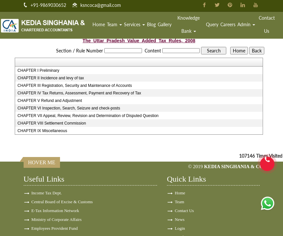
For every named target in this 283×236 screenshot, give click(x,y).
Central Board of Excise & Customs (62, 201)
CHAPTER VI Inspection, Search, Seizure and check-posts (68, 108)
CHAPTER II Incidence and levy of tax (50, 78)
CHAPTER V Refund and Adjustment (49, 100)
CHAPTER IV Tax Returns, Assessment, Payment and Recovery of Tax (79, 93)
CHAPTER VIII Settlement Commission (51, 123)
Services (134, 24)
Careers (227, 24)
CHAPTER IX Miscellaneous (42, 130)
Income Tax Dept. (46, 192)
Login (180, 228)
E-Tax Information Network (55, 210)
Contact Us (267, 24)
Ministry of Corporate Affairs (56, 219)
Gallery (165, 24)
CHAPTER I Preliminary (38, 70)
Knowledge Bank (188, 24)
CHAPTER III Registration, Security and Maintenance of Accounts (74, 85)
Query (212, 24)
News (180, 219)
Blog (151, 24)
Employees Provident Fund (54, 228)
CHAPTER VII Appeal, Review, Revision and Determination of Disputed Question (87, 115)
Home (98, 24)
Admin (246, 24)
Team (114, 24)
